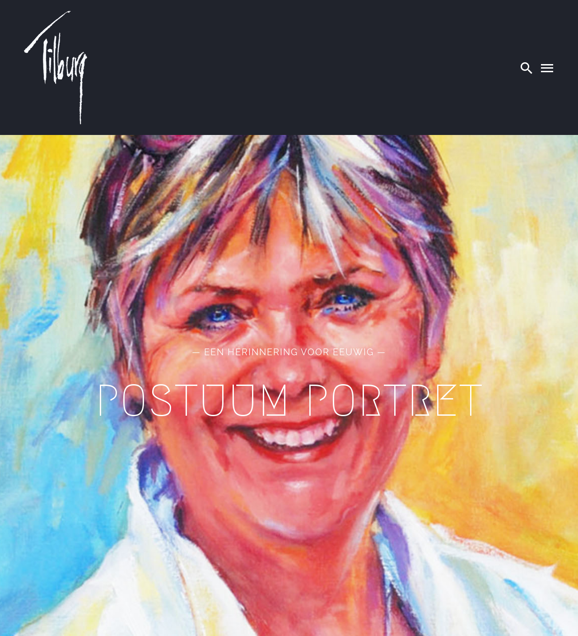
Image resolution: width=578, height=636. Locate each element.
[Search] (526, 67)
